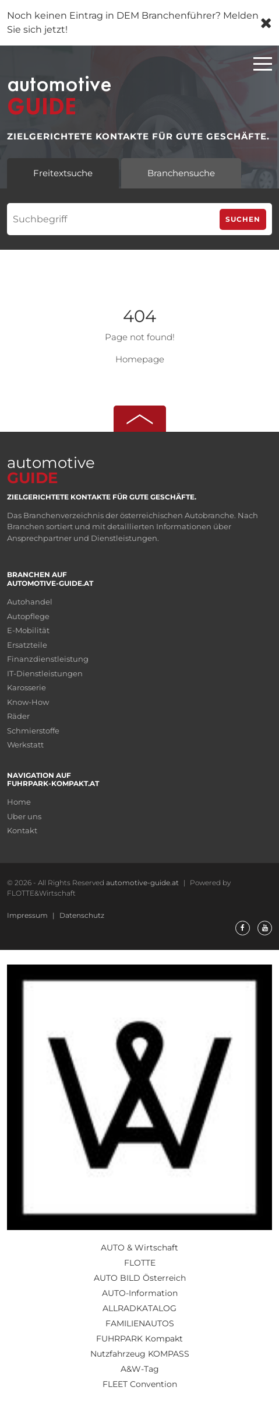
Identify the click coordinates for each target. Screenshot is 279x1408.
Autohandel (29, 601)
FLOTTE (140, 1262)
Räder (18, 716)
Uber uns (24, 816)
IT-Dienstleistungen (45, 673)
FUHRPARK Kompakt (139, 1338)
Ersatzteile (27, 644)
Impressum (28, 915)
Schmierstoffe (33, 730)
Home (19, 801)
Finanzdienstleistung (48, 658)
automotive (51, 469)
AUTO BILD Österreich (140, 1278)
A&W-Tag (140, 1369)
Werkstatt (25, 744)
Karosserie (26, 687)
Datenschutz (81, 915)
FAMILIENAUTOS (139, 1323)
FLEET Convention (140, 1384)
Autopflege (28, 616)
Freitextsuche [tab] (63, 173)
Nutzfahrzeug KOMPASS (139, 1353)
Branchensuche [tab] (181, 173)
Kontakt (22, 830)
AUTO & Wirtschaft (139, 1247)
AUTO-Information (140, 1293)
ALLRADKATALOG (139, 1308)
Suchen (242, 219)
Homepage (139, 359)
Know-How (28, 702)
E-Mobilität (28, 630)
